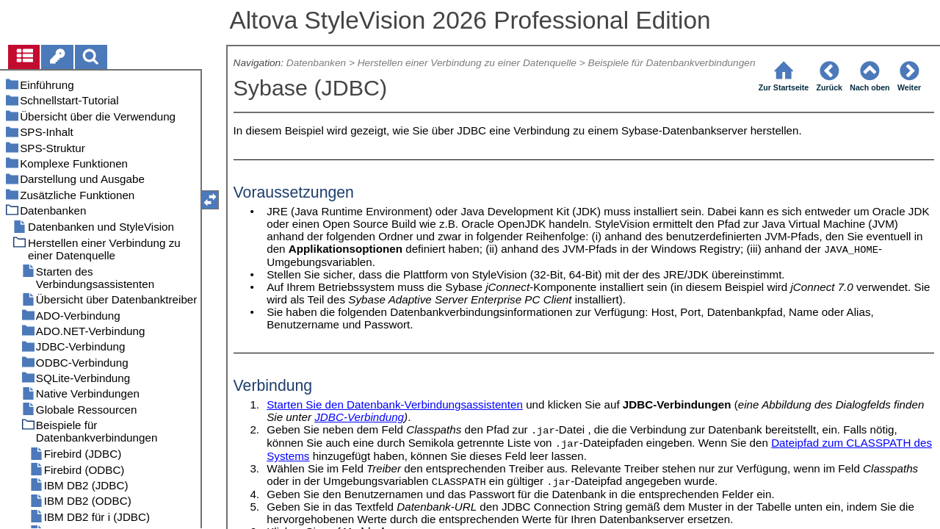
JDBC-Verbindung (359, 417)
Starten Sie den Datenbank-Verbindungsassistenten (395, 404)
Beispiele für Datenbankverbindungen (672, 62)
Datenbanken (316, 62)
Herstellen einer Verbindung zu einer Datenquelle (467, 62)
